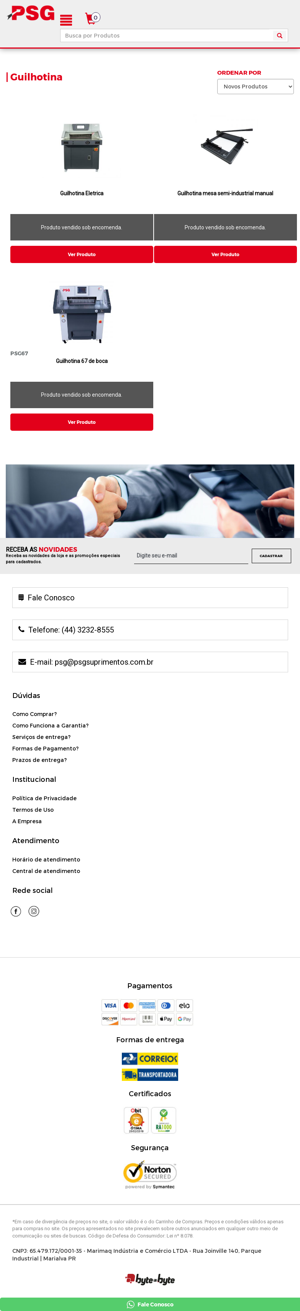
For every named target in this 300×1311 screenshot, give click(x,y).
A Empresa (27, 821)
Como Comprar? (34, 714)
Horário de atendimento (46, 859)
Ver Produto (82, 254)
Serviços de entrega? (41, 737)
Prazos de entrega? (39, 760)
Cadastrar (271, 556)
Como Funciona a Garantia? (50, 725)
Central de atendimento (46, 871)
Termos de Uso (33, 809)
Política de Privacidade (44, 798)
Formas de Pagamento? (45, 748)
